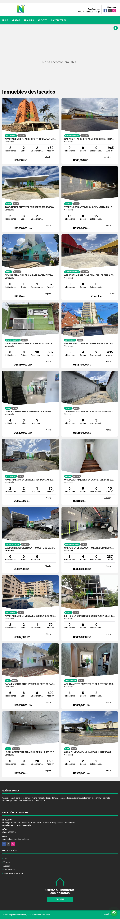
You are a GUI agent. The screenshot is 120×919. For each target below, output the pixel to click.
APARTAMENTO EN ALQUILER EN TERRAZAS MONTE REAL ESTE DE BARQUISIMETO (30, 139)
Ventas (16, 20)
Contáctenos (59, 20)
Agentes (42, 20)
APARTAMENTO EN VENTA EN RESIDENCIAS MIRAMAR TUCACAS (30, 616)
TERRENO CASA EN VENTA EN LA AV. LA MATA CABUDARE (89, 412)
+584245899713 (89, 12)
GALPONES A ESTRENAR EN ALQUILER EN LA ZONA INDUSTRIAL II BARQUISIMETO (89, 275)
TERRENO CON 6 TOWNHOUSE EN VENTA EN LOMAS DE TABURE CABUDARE (89, 207)
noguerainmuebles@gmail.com (15, 839)
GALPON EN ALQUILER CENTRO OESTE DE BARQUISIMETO (30, 548)
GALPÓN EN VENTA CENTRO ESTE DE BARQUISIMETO (89, 548)
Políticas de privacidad (13, 873)
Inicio (5, 20)
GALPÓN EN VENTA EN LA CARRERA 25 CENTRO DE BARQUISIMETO (30, 343)
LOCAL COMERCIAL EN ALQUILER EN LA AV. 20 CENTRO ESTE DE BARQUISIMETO (30, 752)
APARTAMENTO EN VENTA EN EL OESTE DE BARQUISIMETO (89, 684)
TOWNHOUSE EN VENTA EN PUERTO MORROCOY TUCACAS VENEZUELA (30, 207)
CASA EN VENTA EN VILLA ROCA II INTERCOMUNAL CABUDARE (89, 752)
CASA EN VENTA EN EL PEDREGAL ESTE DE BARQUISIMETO (30, 684)
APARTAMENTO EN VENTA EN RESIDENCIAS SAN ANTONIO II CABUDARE (30, 480)
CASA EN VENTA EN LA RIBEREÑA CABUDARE (28, 412)
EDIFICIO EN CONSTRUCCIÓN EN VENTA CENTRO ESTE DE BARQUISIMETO (89, 616)
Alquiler (29, 20)
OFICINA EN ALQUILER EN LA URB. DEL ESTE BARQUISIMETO (89, 480)
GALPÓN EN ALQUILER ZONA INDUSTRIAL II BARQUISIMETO (89, 139)
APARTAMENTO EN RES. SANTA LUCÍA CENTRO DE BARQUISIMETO (89, 343)
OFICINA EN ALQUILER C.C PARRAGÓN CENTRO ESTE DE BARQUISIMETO (30, 275)
